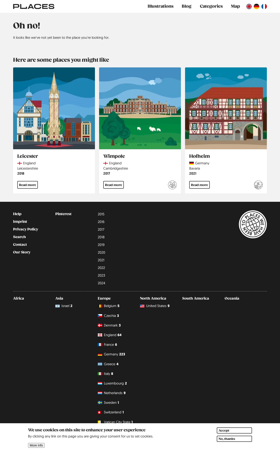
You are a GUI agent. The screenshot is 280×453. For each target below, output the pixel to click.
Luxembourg (112, 383)
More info (36, 449)
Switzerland (111, 412)
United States (155, 306)
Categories (211, 6)
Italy (105, 373)
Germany (111, 354)
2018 (20, 173)
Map (235, 6)
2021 (192, 173)
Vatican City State (115, 422)
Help (17, 214)
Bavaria (194, 168)
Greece (108, 364)
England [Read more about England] (29, 163)
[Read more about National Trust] (172, 186)
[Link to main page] (33, 6)
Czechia (108, 315)
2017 (106, 173)
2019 (101, 244)
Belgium (108, 306)
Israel (63, 306)
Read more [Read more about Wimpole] (113, 185)
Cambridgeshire (115, 168)
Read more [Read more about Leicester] (27, 185)
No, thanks (227, 443)
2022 (101, 267)
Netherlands (112, 393)
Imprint (20, 221)
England (110, 335)
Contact (20, 244)
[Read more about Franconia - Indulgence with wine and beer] (258, 186)
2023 (101, 275)
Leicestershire (27, 168)
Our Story (21, 252)
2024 (101, 283)
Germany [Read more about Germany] (202, 163)
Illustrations (160, 6)
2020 (101, 252)
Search (19, 237)
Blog (186, 6)
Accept (224, 435)
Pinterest (63, 214)
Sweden (108, 402)
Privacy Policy (25, 229)
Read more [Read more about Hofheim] (199, 185)
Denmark (109, 325)
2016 (101, 221)
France (107, 344)
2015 (101, 214)
